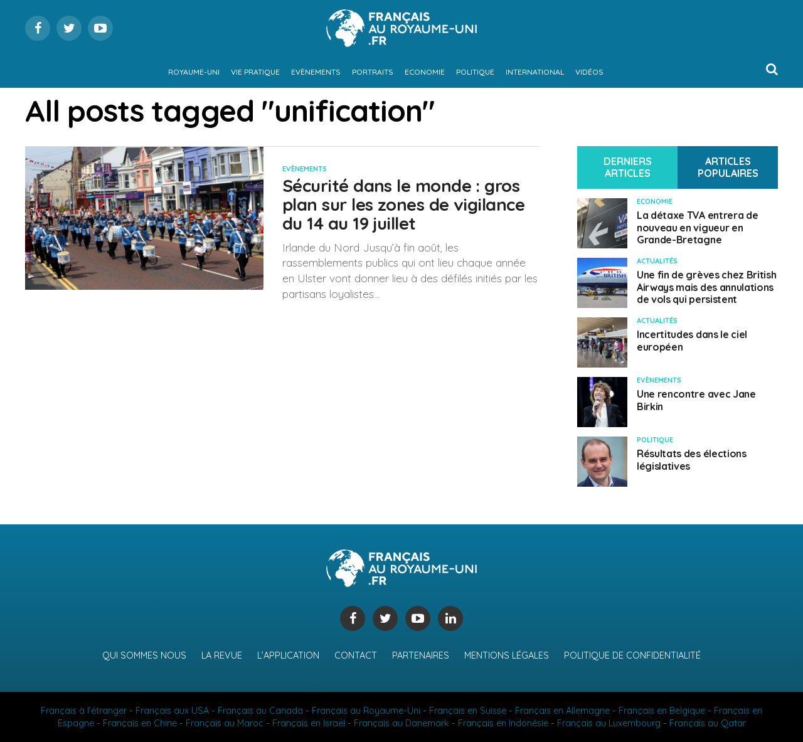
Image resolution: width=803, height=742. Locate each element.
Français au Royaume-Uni (366, 710)
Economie (425, 72)
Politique (475, 72)
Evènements (316, 72)
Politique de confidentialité (632, 655)
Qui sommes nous (144, 655)
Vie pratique (255, 72)
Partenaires (420, 655)
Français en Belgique (662, 710)
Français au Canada (260, 710)
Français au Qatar (707, 723)
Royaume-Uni (194, 72)
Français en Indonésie (503, 723)
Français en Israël (308, 723)
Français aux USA (172, 710)
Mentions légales (506, 655)
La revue (221, 655)
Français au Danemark (401, 723)
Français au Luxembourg (609, 723)
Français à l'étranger (84, 710)
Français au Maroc (224, 723)
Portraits (372, 72)
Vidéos (589, 72)
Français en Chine (140, 723)
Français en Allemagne (562, 710)
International (535, 72)
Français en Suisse (467, 710)
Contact (355, 655)
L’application (288, 655)
